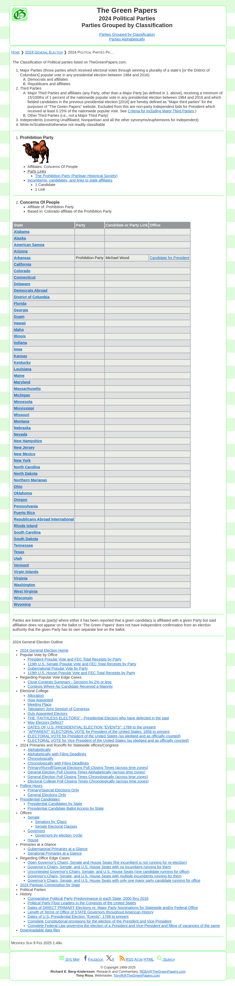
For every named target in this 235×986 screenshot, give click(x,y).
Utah (18, 558)
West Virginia (26, 591)
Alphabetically (39, 750)
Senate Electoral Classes (56, 826)
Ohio (18, 487)
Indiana (20, 343)
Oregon (20, 500)
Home (15, 52)
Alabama (22, 232)
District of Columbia (32, 297)
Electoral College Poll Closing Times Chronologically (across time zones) (88, 781)
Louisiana (22, 369)
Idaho (19, 330)
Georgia (21, 310)
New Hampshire (28, 441)
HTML (149, 959)
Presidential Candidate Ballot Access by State (66, 808)
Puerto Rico (24, 513)
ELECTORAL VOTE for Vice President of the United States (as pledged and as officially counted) (108, 740)
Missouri (21, 415)
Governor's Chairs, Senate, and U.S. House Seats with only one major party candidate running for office (114, 880)
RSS (126, 959)
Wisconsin (23, 598)
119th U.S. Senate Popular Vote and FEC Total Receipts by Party (82, 664)
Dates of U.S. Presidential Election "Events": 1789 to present (78, 916)
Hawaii (20, 323)
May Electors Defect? (46, 722)
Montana (21, 421)
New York (22, 460)
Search (166, 959)
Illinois (20, 336)
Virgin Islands (26, 572)
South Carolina (27, 532)
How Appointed (40, 700)
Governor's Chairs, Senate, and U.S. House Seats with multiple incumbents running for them (105, 876)
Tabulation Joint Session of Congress (59, 709)
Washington (24, 585)
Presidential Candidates (40, 799)
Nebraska (22, 428)
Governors (36, 831)
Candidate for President (169, 258)
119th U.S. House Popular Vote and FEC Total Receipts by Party (81, 673)
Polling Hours (31, 786)
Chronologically (40, 758)
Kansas (20, 356)
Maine (19, 376)
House (33, 840)
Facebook (93, 959)
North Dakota (25, 473)
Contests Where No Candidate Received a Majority (70, 686)
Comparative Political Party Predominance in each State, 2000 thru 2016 (88, 898)
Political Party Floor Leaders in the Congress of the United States (82, 903)
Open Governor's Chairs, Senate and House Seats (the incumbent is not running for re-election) (107, 862)
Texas (19, 552)
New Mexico (24, 454)
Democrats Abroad (30, 290)
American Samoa (29, 245)
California (22, 264)
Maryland (22, 382)
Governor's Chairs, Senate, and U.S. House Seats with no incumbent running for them (99, 867)
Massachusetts (27, 389)
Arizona (21, 251)
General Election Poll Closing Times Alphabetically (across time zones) (86, 772)
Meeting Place (39, 704)
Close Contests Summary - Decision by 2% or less (70, 682)
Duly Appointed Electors (48, 713)
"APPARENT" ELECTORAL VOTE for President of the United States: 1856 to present (99, 732)
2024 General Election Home (44, 650)
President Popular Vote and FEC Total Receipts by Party (75, 659)
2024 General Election (44, 52)
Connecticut (25, 277)
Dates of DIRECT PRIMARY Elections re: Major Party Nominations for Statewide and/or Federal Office (113, 908)
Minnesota (23, 402)
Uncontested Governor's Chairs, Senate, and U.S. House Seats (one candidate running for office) (109, 872)
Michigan (22, 395)
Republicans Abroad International (44, 519)
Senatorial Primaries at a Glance (55, 853)
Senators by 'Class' (51, 822)
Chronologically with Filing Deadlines (58, 763)
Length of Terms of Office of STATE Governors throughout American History (90, 912)
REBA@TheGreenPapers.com (163, 971)
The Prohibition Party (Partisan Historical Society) (76, 176)
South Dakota (26, 539)
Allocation (36, 695)
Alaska (20, 238)
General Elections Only (47, 795)
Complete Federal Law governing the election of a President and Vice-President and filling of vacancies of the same (124, 926)
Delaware (22, 284)
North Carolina (27, 467)
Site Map (69, 959)
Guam (19, 316)
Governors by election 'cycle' (59, 835)
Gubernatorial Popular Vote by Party (58, 668)
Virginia (21, 578)
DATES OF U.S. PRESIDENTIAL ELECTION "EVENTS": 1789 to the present (92, 727)
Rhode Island (25, 526)
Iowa (18, 349)
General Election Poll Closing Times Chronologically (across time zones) (88, 777)
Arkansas (22, 258)
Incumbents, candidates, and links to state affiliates (70, 180)
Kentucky (22, 362)
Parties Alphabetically (127, 39)
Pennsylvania (26, 506)
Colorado (22, 271)
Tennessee (23, 545)
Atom (138, 959)
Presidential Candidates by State (55, 804)
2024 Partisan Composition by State (50, 885)
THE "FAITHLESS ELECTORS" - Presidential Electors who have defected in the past (98, 718)
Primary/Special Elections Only (53, 790)
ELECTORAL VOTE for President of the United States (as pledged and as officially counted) (104, 736)
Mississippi (24, 408)
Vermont (21, 565)
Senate (34, 817)
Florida (20, 303)
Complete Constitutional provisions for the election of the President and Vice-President (99, 921)
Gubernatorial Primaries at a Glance (58, 849)
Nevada (20, 434)
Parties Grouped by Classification (127, 34)
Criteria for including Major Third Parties (161, 111)
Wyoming (22, 604)
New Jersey (24, 447)
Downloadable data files (40, 930)
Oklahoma (23, 493)
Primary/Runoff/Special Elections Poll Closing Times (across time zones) (88, 768)
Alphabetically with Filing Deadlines (57, 754)
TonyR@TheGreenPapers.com (137, 975)
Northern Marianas (30, 480)
